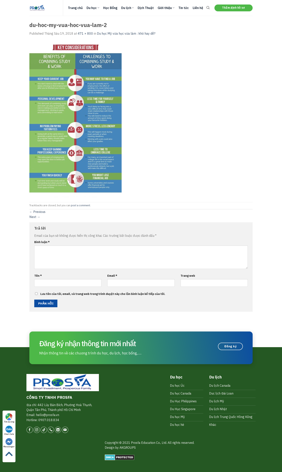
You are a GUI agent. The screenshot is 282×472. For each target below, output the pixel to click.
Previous (37, 212)
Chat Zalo (9, 430)
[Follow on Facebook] (29, 430)
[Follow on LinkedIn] (58, 430)
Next (34, 217)
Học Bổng (110, 8)
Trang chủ (75, 8)
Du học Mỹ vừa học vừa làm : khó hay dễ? (126, 33)
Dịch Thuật (146, 8)
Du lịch (127, 8)
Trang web (188, 275)
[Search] (208, 8)
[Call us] (51, 430)
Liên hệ (198, 8)
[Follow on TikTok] (44, 430)
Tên (38, 275)
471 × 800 (85, 33)
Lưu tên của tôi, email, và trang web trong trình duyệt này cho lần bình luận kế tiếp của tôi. (102, 294)
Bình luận (42, 242)
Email (112, 275)
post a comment (80, 205)
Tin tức (183, 8)
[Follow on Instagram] (36, 430)
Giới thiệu (166, 8)
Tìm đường (9, 418)
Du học (93, 8)
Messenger (9, 443)
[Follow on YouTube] (65, 430)
